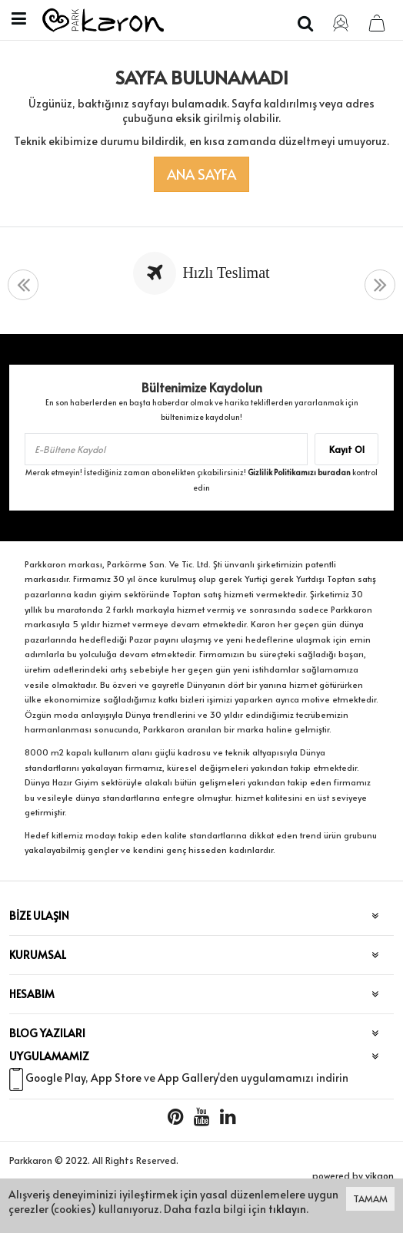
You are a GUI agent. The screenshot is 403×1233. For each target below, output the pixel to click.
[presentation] (23, 285)
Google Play (55, 1077)
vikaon (379, 1175)
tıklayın (287, 1209)
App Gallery (188, 1077)
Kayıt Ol (347, 449)
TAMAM (370, 1198)
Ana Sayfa (201, 173)
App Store (116, 1077)
